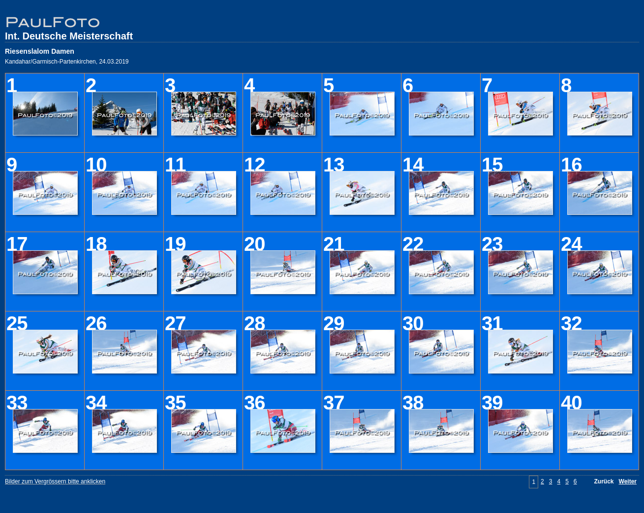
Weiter (628, 481)
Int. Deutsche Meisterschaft (69, 36)
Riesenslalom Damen (39, 51)
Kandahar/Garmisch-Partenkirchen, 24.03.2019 (66, 61)
